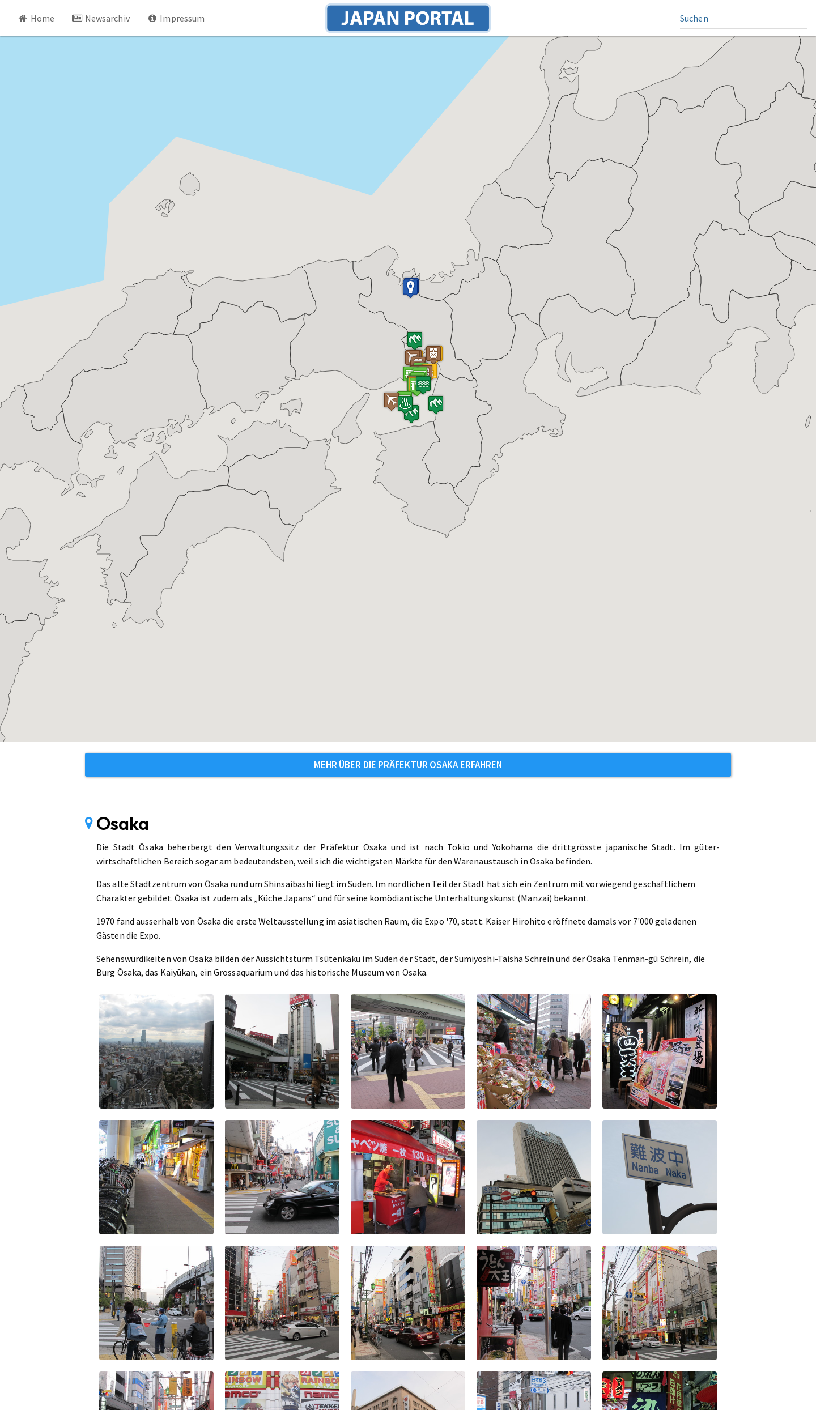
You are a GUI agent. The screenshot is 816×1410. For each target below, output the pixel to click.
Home (35, 18)
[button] (402, 403)
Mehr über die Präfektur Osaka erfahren (408, 765)
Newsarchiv (100, 18)
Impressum (176, 18)
